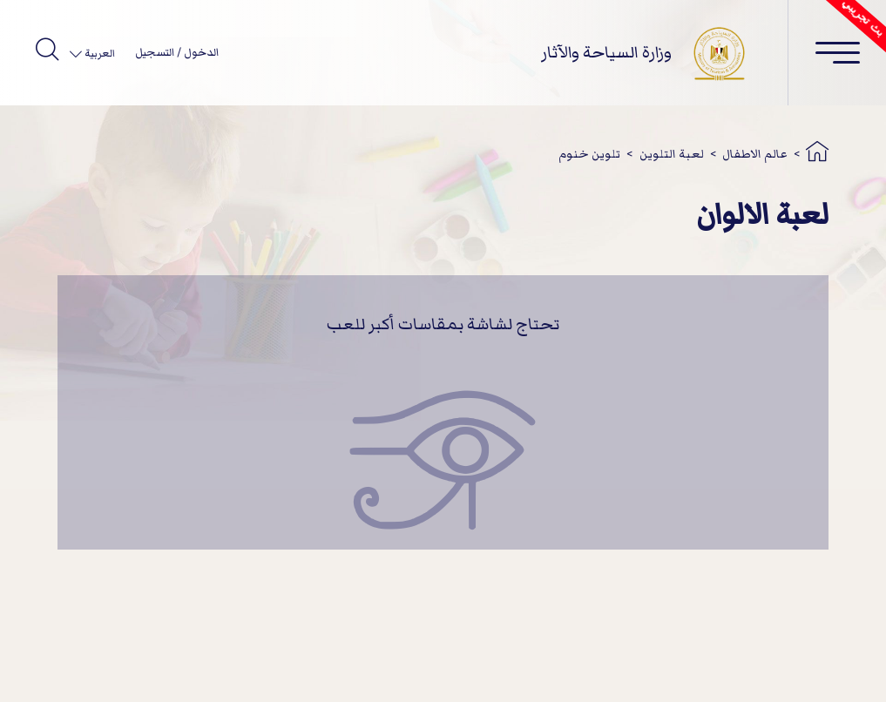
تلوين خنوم (589, 154)
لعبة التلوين (671, 154)
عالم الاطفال (755, 154)
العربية (98, 53)
